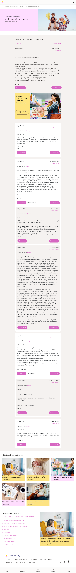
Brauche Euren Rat (8, 544)
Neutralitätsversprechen (21, 559)
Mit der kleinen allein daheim (11, 535)
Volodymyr (73, 29)
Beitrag (28, 131)
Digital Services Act (20, 562)
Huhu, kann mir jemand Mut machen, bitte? (14, 523)
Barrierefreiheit (32, 562)
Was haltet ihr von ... (9, 532)
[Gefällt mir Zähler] (56, 87)
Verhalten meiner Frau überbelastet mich (14, 520)
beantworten (21, 87)
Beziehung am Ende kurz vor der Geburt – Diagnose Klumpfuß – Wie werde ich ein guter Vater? (19, 517)
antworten (22, 152)
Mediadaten (34, 559)
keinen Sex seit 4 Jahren (9, 541)
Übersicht (19, 43)
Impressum (8, 559)
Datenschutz (9, 562)
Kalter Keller (7, 529)
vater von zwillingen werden (10, 538)
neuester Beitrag (57, 43)
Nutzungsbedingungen (46, 559)
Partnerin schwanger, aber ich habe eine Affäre (15, 526)
